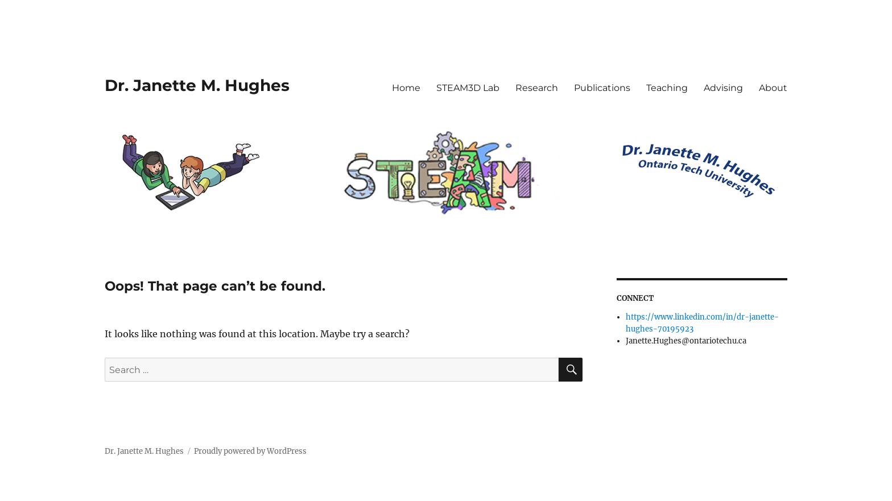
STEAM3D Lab (467, 87)
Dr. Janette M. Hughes (197, 85)
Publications (602, 87)
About (773, 87)
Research (536, 87)
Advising (723, 87)
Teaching (667, 87)
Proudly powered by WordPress (250, 451)
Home (406, 87)
